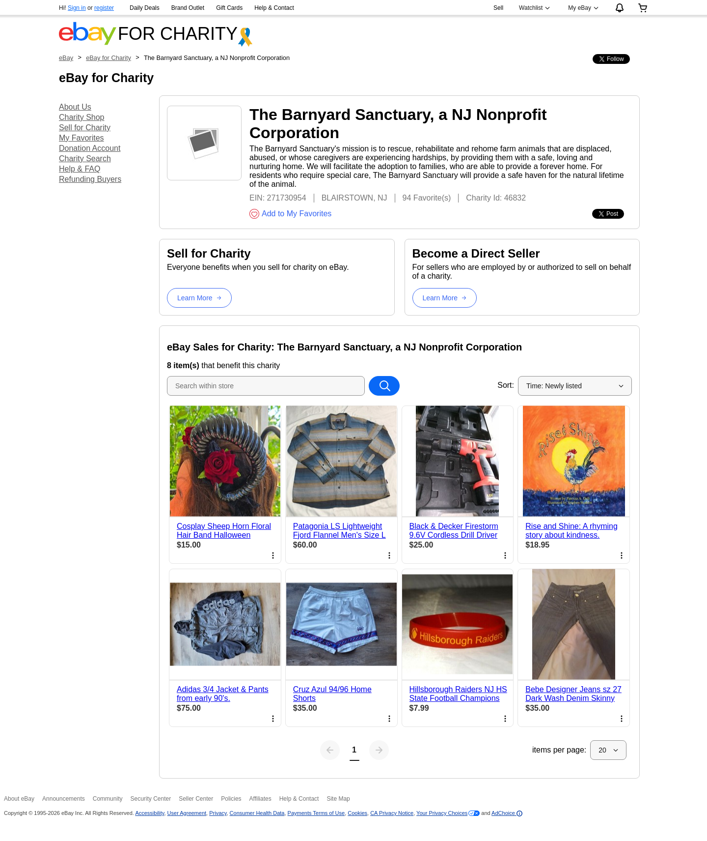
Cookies (357, 813)
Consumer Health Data (257, 813)
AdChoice (506, 813)
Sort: (505, 385)
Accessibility (149, 813)
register (104, 7)
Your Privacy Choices (441, 813)
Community (108, 798)
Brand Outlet (187, 7)
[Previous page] (330, 750)
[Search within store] (384, 386)
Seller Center (196, 798)
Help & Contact (274, 7)
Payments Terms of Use (316, 813)
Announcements (63, 798)
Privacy (217, 813)
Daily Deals (145, 7)
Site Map (338, 798)
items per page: (559, 750)
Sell (498, 7)
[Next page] (379, 750)
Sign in (77, 7)
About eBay (19, 798)
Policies (231, 798)
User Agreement (186, 813)
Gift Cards (229, 7)
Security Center (150, 798)
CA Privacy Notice (391, 813)
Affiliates (260, 798)
